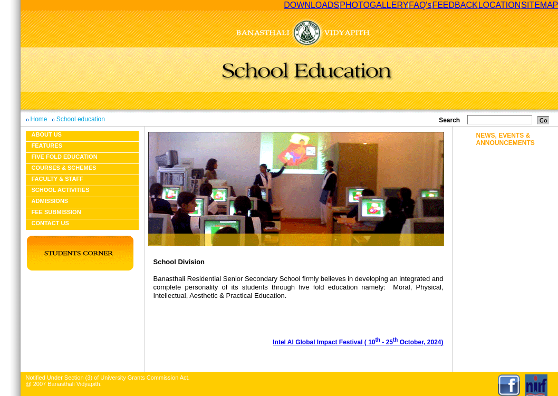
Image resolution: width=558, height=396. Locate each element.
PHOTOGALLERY (374, 5)
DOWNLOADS (311, 5)
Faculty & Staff (57, 179)
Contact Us (50, 223)
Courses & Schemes (64, 168)
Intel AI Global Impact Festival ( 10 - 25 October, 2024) (358, 342)
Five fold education (65, 156)
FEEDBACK (454, 5)
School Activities (61, 190)
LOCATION (499, 5)
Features (47, 145)
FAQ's (420, 5)
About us (47, 134)
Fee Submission (56, 212)
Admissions (50, 201)
